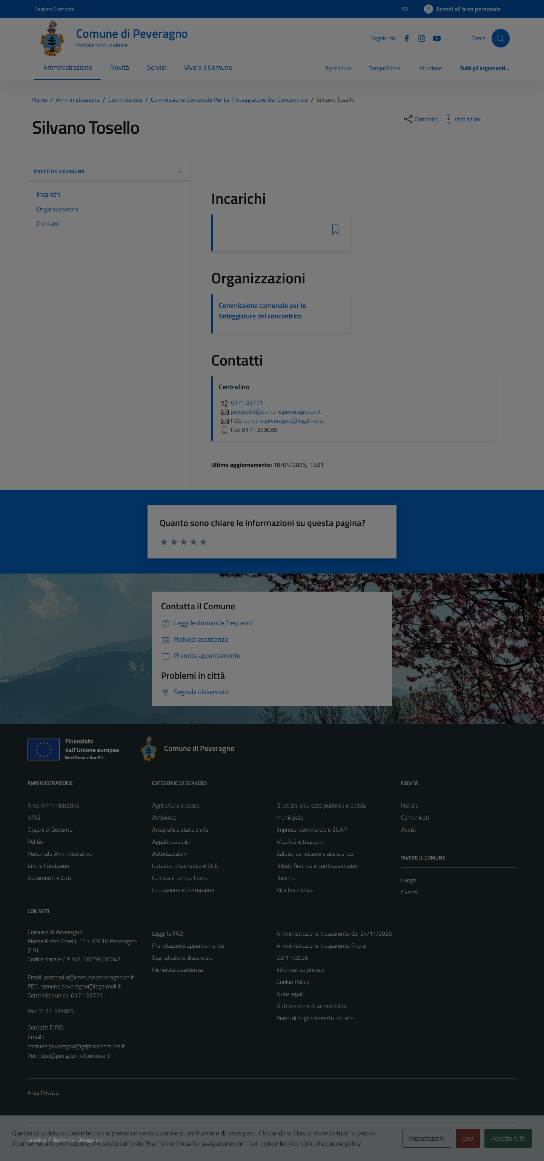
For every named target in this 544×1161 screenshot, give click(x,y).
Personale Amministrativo (60, 853)
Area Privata (43, 1092)
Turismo (286, 877)
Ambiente (164, 817)
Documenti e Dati (49, 877)
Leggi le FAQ (167, 933)
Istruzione (430, 68)
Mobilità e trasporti (300, 841)
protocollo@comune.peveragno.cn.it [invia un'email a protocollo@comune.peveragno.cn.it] (270, 411)
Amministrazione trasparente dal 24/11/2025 (334, 933)
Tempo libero (384, 68)
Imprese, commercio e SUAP (312, 829)
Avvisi (408, 829)
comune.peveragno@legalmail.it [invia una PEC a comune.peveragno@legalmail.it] (284, 420)
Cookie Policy (293, 981)
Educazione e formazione (183, 889)
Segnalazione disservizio (182, 957)
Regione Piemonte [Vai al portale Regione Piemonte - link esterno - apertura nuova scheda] (54, 9)
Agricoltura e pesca (176, 805)
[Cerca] (501, 38)
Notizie (409, 805)
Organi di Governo (50, 829)
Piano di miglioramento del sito (315, 1017)
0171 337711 (242, 402)
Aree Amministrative (53, 805)
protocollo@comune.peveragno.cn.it (89, 977)
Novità (119, 67)
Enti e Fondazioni (49, 865)
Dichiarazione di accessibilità (312, 1005)
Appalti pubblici (171, 841)
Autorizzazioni (169, 853)
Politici (36, 841)
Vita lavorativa (295, 889)
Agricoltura (338, 68)
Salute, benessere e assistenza (315, 853)
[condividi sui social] (420, 119)
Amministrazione (67, 67)
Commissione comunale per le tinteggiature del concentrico (262, 310)
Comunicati (415, 817)
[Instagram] (418, 37)
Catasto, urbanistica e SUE (185, 865)
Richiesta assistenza (177, 969)
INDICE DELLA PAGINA (109, 171)
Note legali (290, 993)
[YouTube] (433, 37)
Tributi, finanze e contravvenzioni (317, 865)
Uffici (34, 817)
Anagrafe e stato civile (180, 829)
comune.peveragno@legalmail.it (80, 986)
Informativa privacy (301, 969)
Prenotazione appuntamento (188, 945)
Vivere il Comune (208, 67)
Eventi (409, 891)
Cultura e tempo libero (179, 877)
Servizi (156, 67)
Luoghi (409, 879)
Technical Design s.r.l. (79, 1139)
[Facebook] (403, 37)
